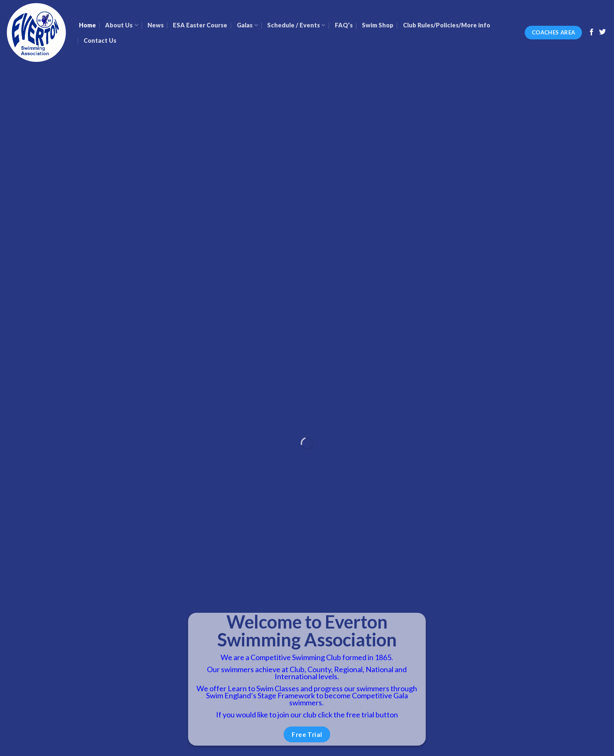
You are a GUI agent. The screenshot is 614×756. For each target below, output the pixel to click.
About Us (121, 25)
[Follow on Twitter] (602, 32)
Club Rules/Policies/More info (446, 25)
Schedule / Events (296, 25)
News (155, 25)
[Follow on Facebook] (591, 32)
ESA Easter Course (200, 25)
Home (87, 25)
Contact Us (100, 40)
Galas (247, 25)
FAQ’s (344, 25)
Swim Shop (377, 25)
